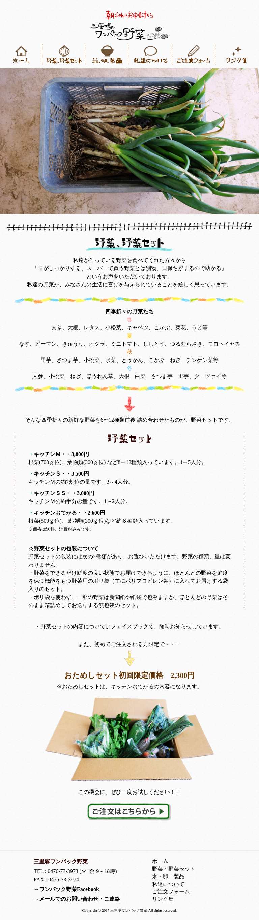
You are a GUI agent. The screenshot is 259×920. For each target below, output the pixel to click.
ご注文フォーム (171, 891)
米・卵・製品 (168, 876)
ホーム (160, 861)
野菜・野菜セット (173, 869)
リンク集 (163, 899)
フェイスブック (129, 626)
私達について (168, 884)
